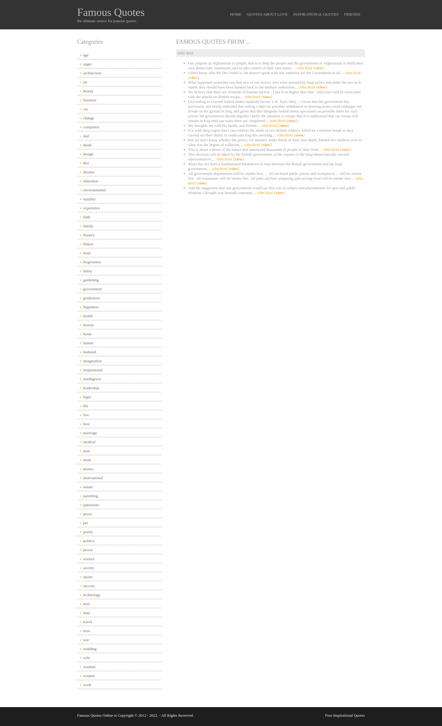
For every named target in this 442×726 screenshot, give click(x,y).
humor (88, 343)
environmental (94, 190)
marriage (90, 433)
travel (87, 622)
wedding (90, 649)
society (88, 568)
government (92, 289)
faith (86, 217)
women (89, 676)
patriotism (91, 505)
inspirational (93, 370)
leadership (91, 388)
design (88, 154)
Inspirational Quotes (316, 14)
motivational (93, 478)
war (86, 640)
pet (85, 523)
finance (89, 235)
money (88, 469)
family (88, 226)
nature (88, 487)
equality (89, 199)
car (85, 109)
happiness (91, 307)
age (86, 55)
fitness (88, 244)
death (87, 145)
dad (86, 136)
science (89, 559)
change (88, 118)
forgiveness (92, 262)
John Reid (304, 68)
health (88, 316)
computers (91, 127)
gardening (91, 280)
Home (235, 14)
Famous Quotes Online (95, 715)
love (86, 424)
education (91, 181)
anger (87, 64)
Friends (352, 14)
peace (87, 514)
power (88, 550)
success (89, 586)
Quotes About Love (267, 14)
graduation (91, 298)
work (87, 685)
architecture (92, 73)
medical (89, 442)
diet (86, 163)
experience (91, 208)
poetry (88, 532)
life (85, 406)
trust (86, 631)
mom (87, 460)
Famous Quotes (111, 12)
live (86, 415)
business (89, 100)
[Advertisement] (270, 246)
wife (86, 658)
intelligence (92, 379)
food (86, 253)
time (86, 613)
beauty (88, 91)
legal (87, 397)
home (87, 334)
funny (87, 271)
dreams (89, 172)
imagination (92, 361)
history (88, 325)
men (86, 451)
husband (89, 352)
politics (89, 541)
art (85, 82)
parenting (90, 496)
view (318, 68)
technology (92, 595)
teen (86, 604)
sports (88, 577)
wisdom (89, 667)
